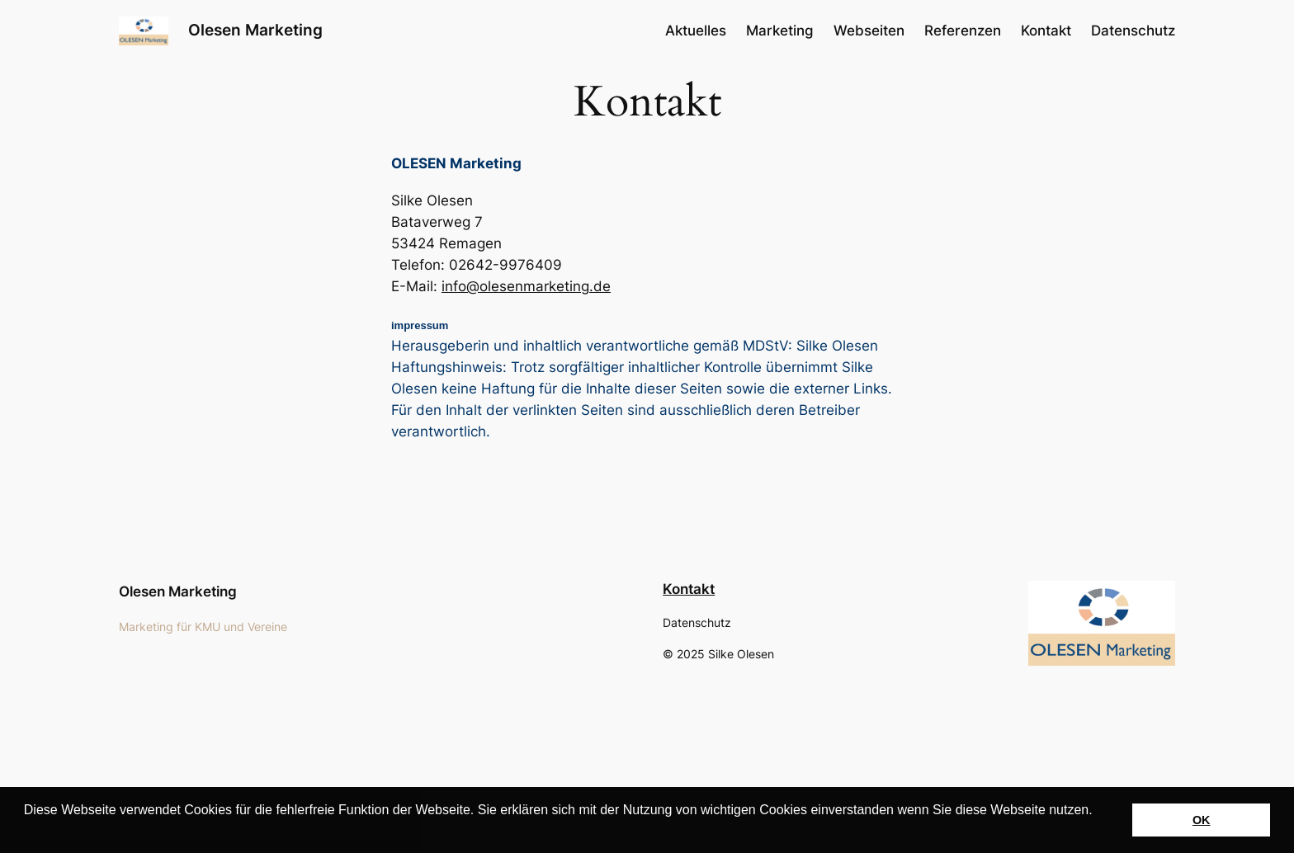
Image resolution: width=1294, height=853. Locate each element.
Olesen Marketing (255, 30)
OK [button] (1201, 820)
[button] (26, 831)
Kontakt (689, 589)
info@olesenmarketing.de (526, 286)
